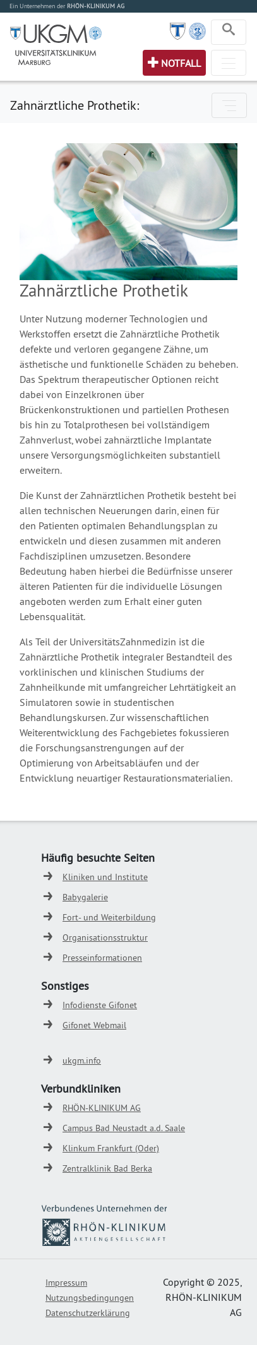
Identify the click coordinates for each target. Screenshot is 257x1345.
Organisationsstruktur (105, 937)
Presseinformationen (102, 957)
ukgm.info (82, 1060)
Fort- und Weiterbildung (109, 917)
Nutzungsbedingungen (89, 1297)
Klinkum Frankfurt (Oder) (111, 1148)
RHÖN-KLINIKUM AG (102, 1107)
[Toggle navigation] (228, 32)
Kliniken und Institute (105, 877)
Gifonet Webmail (94, 1025)
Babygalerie (85, 897)
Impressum (66, 1282)
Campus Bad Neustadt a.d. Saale (124, 1128)
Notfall (181, 63)
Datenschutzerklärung (87, 1313)
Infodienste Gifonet (100, 1005)
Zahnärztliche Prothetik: (74, 105)
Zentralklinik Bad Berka (107, 1168)
